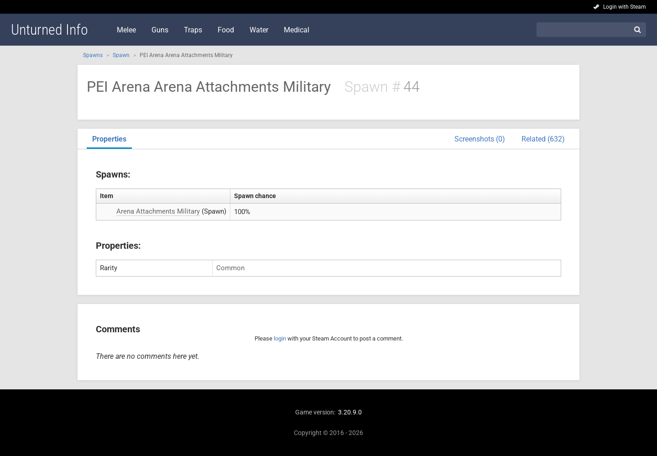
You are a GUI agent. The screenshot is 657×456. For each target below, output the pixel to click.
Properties (109, 139)
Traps (193, 30)
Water (259, 30)
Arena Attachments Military (158, 211)
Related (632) (543, 139)
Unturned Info (49, 29)
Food (226, 30)
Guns (159, 30)
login (280, 338)
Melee (126, 30)
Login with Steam (624, 7)
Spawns (93, 55)
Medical (296, 30)
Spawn (121, 55)
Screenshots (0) (479, 139)
